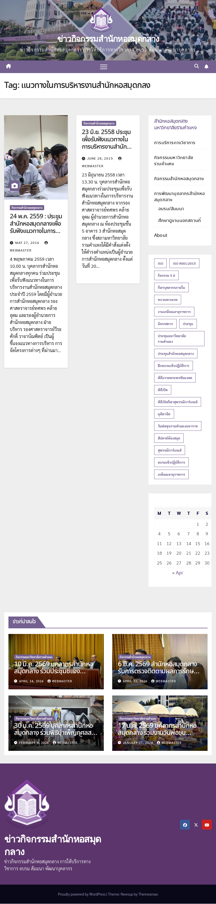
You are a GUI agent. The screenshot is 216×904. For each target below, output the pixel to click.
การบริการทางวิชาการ (174, 143)
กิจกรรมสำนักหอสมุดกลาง (27, 207)
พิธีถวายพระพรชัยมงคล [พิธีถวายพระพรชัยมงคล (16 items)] (175, 378)
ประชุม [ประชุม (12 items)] (188, 324)
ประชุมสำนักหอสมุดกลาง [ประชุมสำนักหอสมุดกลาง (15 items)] (176, 354)
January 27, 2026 (138, 742)
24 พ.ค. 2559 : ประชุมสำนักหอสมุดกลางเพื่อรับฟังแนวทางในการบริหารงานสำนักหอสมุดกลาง (36, 231)
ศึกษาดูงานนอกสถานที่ (179, 220)
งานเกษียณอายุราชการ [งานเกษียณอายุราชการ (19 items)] (174, 312)
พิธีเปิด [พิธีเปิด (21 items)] (163, 390)
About (160, 235)
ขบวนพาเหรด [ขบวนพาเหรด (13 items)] (167, 300)
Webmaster (60, 681)
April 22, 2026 (135, 681)
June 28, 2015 (100, 158)
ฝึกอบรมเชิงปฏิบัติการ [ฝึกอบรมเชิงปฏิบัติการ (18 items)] (173, 366)
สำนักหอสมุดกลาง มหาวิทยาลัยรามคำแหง (175, 125)
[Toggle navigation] (104, 66)
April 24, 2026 (32, 681)
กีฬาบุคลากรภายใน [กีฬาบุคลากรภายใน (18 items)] (171, 288)
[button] (196, 67)
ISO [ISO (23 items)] (160, 263)
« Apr (177, 573)
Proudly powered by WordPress (82, 894)
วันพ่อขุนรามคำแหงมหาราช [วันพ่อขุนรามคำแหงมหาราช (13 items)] (178, 426)
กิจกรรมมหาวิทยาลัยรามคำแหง (173, 161)
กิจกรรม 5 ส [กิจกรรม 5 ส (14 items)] (166, 275)
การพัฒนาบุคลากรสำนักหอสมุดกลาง (179, 197)
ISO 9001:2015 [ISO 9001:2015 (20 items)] (184, 263)
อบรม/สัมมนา (171, 209)
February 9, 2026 (34, 742)
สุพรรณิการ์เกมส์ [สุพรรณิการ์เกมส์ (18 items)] (169, 450)
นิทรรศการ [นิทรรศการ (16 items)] (165, 324)
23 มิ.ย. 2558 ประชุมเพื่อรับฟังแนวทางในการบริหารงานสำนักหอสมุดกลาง (107, 143)
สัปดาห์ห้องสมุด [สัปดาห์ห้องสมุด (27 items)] (169, 438)
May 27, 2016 (27, 242)
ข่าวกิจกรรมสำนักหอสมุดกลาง (108, 39)
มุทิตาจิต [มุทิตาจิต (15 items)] (164, 414)
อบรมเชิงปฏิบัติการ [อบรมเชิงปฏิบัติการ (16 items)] (171, 462)
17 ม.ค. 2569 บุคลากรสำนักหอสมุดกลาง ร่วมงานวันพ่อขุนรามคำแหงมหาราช (157, 733)
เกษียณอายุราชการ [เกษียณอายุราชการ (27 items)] (171, 474)
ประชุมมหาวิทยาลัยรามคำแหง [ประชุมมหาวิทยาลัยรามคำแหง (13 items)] (172, 339)
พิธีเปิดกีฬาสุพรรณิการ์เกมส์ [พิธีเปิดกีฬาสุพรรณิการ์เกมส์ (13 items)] (177, 402)
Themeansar (148, 894)
